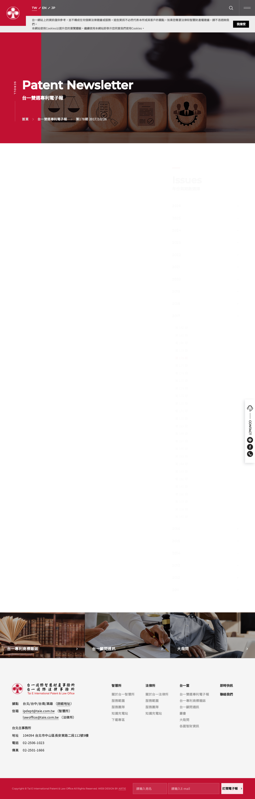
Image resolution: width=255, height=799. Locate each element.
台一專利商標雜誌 (192, 700)
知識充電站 (120, 713)
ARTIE (122, 788)
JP (53, 8)
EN (44, 8)
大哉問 (184, 719)
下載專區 (118, 719)
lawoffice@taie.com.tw (41, 717)
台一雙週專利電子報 (194, 694)
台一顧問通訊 (189, 706)
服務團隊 (118, 706)
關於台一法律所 (157, 694)
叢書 (182, 713)
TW (34, 8)
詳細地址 (63, 703)
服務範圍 (118, 700)
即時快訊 (226, 685)
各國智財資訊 (189, 726)
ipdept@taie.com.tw (39, 710)
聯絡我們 (226, 694)
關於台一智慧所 (123, 694)
